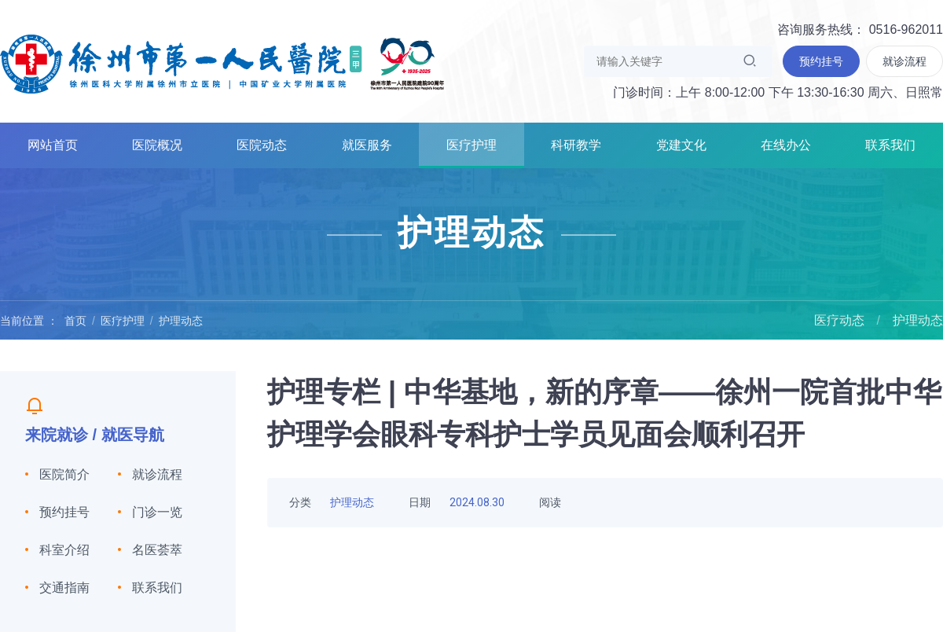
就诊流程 (157, 474)
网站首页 (53, 145)
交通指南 (64, 587)
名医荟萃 (157, 550)
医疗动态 (839, 320)
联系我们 (890, 145)
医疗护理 (471, 145)
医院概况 (157, 145)
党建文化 (681, 145)
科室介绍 (64, 550)
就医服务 (367, 145)
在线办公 (786, 145)
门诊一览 (157, 512)
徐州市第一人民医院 (222, 62)
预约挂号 (64, 512)
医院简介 (64, 474)
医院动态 (262, 145)
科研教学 (576, 145)
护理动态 (181, 320)
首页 (75, 320)
